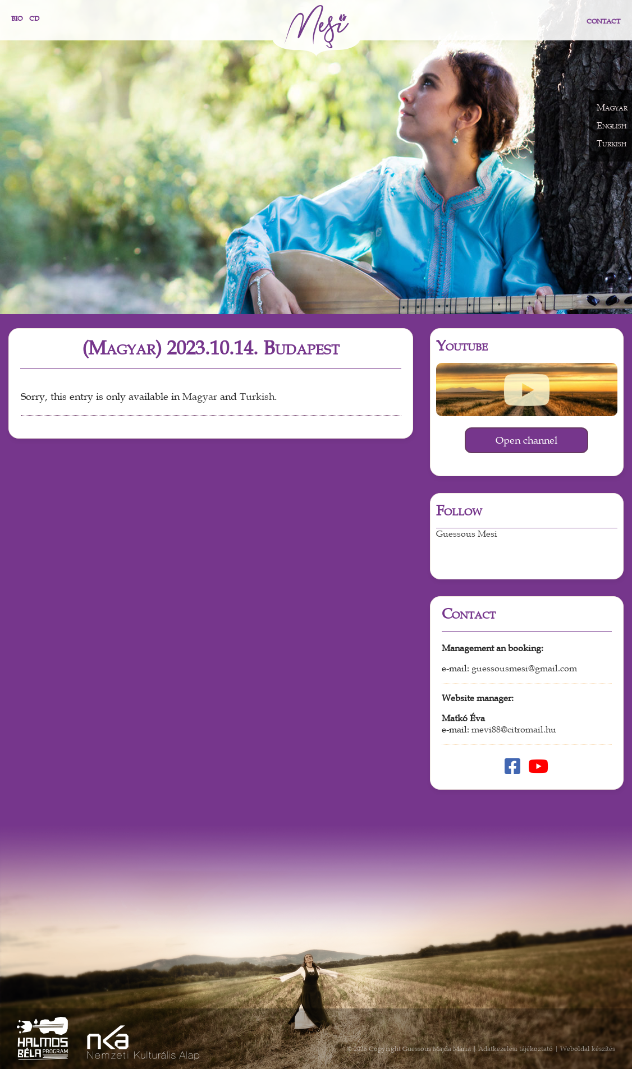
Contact (603, 21)
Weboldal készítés (587, 1049)
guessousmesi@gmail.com (524, 668)
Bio (16, 18)
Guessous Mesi (466, 534)
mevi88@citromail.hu (513, 729)
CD (34, 18)
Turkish (257, 397)
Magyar (199, 397)
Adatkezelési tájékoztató (515, 1049)
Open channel (526, 440)
